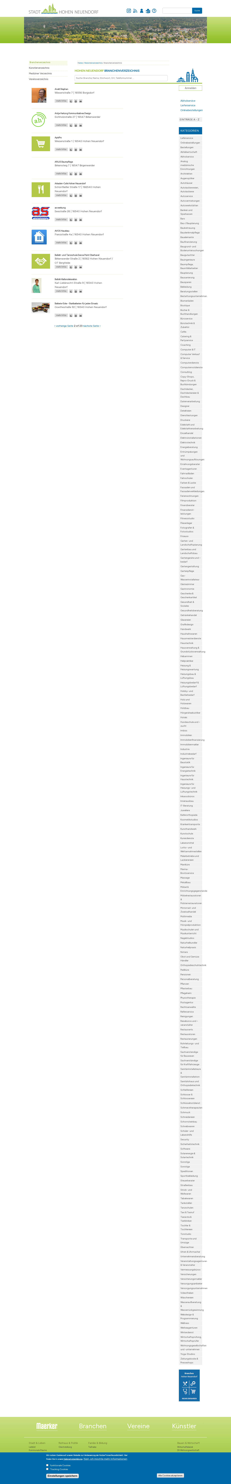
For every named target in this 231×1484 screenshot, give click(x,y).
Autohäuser (186, 183)
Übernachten (187, 1247)
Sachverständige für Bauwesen (189, 1054)
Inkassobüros (187, 796)
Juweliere (185, 810)
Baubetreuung (187, 228)
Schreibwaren (187, 1126)
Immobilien (186, 735)
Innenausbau (187, 801)
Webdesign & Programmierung (189, 1316)
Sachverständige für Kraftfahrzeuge (189, 1062)
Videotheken (186, 1293)
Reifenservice (187, 1011)
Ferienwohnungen (189, 496)
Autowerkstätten (189, 205)
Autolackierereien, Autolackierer (189, 189)
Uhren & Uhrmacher (190, 1251)
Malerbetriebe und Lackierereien (189, 858)
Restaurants (186, 1029)
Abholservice (187, 100)
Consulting (186, 372)
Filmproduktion (188, 500)
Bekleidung (186, 287)
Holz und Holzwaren (185, 701)
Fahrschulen (186, 478)
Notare (184, 952)
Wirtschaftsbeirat (185, 1447)
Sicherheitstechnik (189, 1144)
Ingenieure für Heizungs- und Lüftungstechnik (188, 788)
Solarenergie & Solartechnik (187, 1155)
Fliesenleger (186, 523)
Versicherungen (188, 1274)
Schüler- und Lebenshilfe (187, 1133)
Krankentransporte (190, 824)
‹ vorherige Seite (63, 325)
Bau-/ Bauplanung (189, 223)
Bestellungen (186, 147)
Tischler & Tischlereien (186, 1227)
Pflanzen (184, 983)
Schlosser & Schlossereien (187, 1096)
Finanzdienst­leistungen (187, 512)
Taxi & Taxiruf (187, 1212)
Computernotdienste (191, 367)
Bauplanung (186, 273)
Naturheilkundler (188, 942)
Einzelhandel (186, 433)
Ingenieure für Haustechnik (187, 777)
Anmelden (190, 88)
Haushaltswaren (188, 633)
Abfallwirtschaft (188, 152)
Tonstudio (185, 1234)
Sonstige (185, 1162)
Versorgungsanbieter (191, 1283)
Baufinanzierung (188, 242)
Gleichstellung (65, 1447)
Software (185, 1148)
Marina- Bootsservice (187, 871)
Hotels (183, 717)
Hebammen (186, 656)
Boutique (185, 305)
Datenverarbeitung (190, 401)
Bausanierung (187, 277)
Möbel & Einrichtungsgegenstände (191, 889)
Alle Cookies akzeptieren (170, 1476)
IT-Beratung (186, 805)
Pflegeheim (186, 993)
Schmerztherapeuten (191, 1107)
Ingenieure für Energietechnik (188, 769)
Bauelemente (187, 237)
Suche (197, 10)
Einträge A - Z (189, 119)
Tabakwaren (186, 1198)
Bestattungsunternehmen (191, 296)
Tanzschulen (186, 1207)
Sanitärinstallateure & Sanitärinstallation (190, 1073)
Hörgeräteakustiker (190, 712)
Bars (182, 218)
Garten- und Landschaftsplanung (191, 543)
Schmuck (185, 1112)
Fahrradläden (187, 473)
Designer (184, 406)
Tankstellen (186, 1203)
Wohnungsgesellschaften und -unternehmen (191, 1347)
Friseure (184, 536)
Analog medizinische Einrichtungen (187, 165)
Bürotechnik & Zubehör (187, 325)
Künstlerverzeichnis (39, 67)
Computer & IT (188, 349)
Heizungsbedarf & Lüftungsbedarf (189, 684)
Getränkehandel (188, 615)
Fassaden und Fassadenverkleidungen (191, 489)
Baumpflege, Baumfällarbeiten (189, 266)
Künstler (184, 1426)
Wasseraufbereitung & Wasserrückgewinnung (191, 1306)
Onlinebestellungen (191, 110)
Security (184, 1139)
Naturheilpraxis (188, 947)
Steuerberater (187, 1180)
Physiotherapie (188, 997)
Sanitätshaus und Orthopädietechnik (190, 1083)
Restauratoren (187, 1034)
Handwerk (185, 629)
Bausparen (185, 282)
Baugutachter (187, 255)
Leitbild (32, 1447)
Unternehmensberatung (191, 1256)
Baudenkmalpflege (190, 232)
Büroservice (186, 318)
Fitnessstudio (187, 518)
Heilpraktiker (186, 661)
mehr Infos (61, 101)
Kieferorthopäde (188, 815)
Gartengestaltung (189, 566)
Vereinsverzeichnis (38, 79)
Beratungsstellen (189, 291)
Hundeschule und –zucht (190, 724)
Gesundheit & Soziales (187, 604)
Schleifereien (186, 1090)
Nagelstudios (187, 938)
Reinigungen (186, 1016)
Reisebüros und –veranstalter (189, 1023)
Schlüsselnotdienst (190, 1103)
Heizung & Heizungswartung (189, 667)
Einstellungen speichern (62, 1476)
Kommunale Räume (38, 1450)
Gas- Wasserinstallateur (189, 577)
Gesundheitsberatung (191, 610)
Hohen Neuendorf (107, 71)
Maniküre (185, 864)
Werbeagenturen (188, 1327)
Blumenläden (187, 300)
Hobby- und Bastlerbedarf (187, 693)
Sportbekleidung (189, 1176)
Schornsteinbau (188, 1121)
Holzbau (184, 708)
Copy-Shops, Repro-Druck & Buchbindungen (188, 380)
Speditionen (186, 1171)
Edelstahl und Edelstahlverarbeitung (191, 426)
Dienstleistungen (189, 415)
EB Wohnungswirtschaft (188, 1450)
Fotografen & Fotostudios (187, 529)
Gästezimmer (187, 584)
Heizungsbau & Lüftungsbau (188, 676)
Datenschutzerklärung (73, 1460)
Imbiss (183, 730)
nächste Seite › (92, 325)
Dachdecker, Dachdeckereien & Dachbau (189, 393)
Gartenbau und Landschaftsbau (188, 551)
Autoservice (186, 196)
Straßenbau (186, 1185)
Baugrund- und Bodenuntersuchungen (191, 248)
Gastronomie (187, 589)
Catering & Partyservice (186, 338)
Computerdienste (189, 362)
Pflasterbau (186, 988)
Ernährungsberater (190, 464)
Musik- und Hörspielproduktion (190, 923)
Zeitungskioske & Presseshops (189, 1360)
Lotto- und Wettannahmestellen (191, 849)
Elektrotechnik (187, 442)
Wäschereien (186, 1297)
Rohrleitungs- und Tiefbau (189, 1045)
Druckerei (185, 420)
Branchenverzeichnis (40, 62)
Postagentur (186, 1002)
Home (80, 63)
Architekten (186, 173)
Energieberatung (189, 447)
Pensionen (185, 974)
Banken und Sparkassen (186, 212)
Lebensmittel (187, 843)
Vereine (138, 1426)
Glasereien (185, 620)
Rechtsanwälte (188, 1007)
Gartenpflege (187, 571)
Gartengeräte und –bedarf (190, 560)
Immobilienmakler (189, 744)
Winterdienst (187, 1332)
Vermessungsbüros (190, 1269)
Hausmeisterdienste (190, 638)
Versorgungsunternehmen (191, 1288)
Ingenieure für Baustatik (187, 760)
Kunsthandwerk (188, 829)
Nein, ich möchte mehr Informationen (105, 1459)
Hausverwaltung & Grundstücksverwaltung (191, 649)
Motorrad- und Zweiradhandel (188, 910)
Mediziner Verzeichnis (40, 73)
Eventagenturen (188, 468)
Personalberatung (189, 979)
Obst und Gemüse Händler (189, 958)
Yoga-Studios (187, 1354)
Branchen (93, 1426)
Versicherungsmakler (191, 1279)
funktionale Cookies (60, 1466)
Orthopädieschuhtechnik (191, 965)
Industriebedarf (188, 754)
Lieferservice (187, 105)
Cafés (183, 331)
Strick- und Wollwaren (186, 1192)
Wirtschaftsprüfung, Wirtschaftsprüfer (190, 1339)
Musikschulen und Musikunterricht (189, 931)
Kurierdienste (187, 838)
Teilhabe (92, 1447)
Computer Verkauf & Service (190, 356)
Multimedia (186, 916)
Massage (185, 877)
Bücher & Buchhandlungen (189, 312)
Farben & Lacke (188, 482)
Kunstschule (186, 833)
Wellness (184, 1323)
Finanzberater (187, 505)
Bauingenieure (187, 259)
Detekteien (185, 410)
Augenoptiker (187, 178)
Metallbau (185, 882)
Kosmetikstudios (189, 819)
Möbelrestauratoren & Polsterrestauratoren (191, 899)
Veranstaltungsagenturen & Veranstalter (191, 1263)
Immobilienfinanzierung (191, 740)
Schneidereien (187, 1117)
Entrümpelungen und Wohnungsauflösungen (191, 455)
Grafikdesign (186, 624)
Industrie (184, 749)
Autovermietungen (190, 200)
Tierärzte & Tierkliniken (186, 1219)
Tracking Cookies (59, 1470)
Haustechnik (186, 643)
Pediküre (184, 970)
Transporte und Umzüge (188, 1240)
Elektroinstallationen (191, 438)
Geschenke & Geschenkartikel (188, 595)
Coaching (185, 345)
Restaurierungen (188, 1039)
